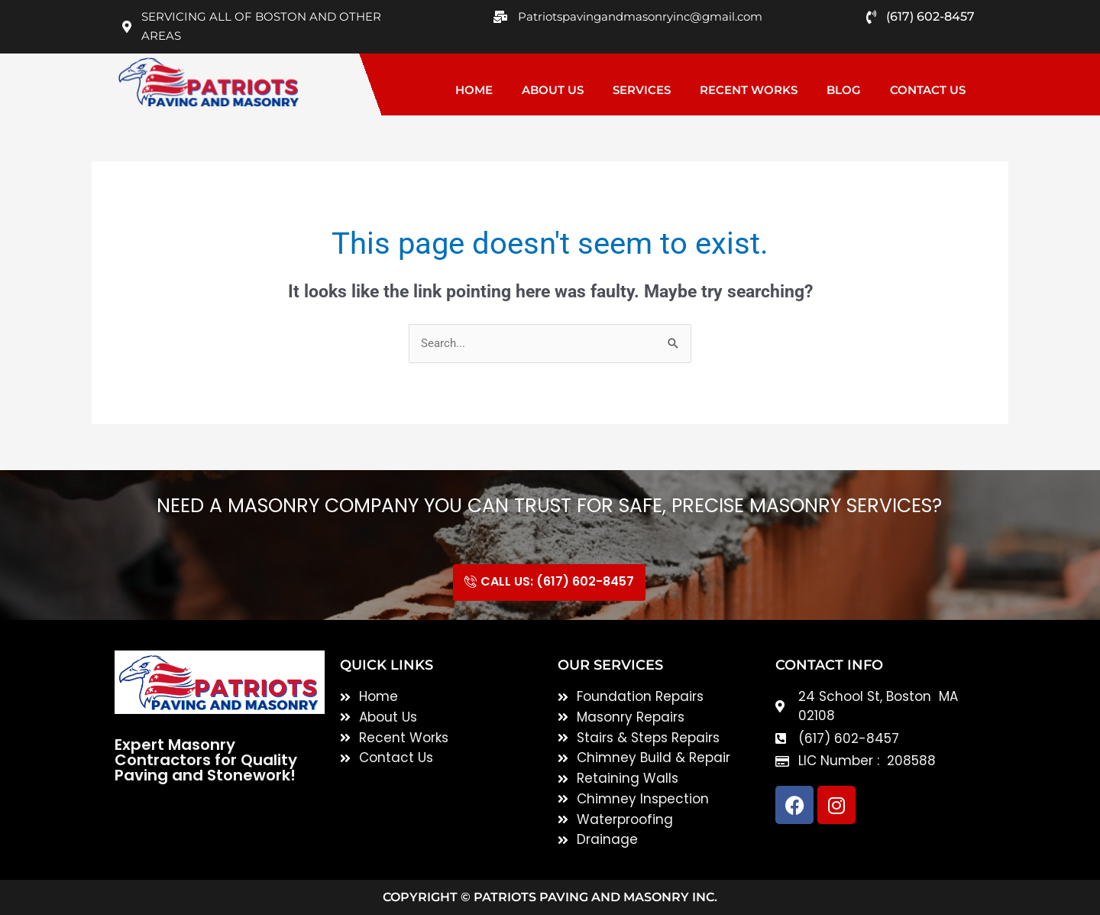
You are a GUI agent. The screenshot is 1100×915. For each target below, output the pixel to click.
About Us (553, 90)
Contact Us (928, 90)
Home (474, 90)
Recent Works (749, 90)
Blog (844, 90)
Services (642, 90)
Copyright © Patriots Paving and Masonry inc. (550, 897)
